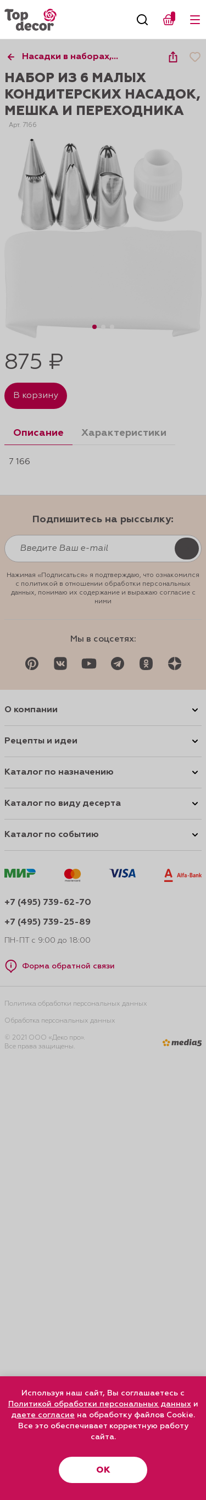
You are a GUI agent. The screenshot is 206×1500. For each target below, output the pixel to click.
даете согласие (43, 1415)
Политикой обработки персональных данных (99, 1404)
